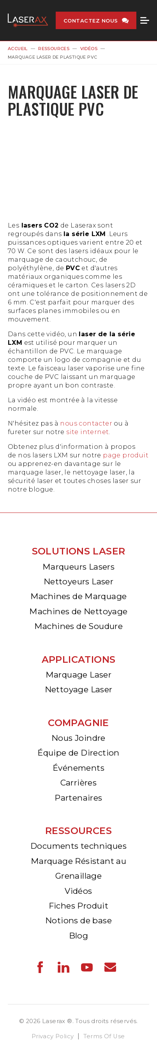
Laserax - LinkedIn (63, 967)
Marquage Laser (79, 674)
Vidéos (88, 48)
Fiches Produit (79, 906)
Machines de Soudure (78, 626)
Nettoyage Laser (79, 689)
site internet (87, 432)
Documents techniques (78, 846)
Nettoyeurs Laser (78, 581)
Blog (78, 935)
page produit (125, 455)
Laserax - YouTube (87, 967)
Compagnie (78, 722)
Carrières (78, 782)
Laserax (28, 20)
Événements (78, 768)
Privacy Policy (53, 1036)
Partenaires (78, 798)
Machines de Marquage (78, 596)
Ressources (53, 48)
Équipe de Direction (78, 753)
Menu (144, 20)
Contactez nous (91, 20)
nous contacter (86, 423)
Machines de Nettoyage (78, 611)
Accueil (18, 48)
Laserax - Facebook (40, 967)
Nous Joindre (78, 738)
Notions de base (78, 920)
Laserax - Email (110, 967)
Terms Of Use (104, 1036)
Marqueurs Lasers (78, 567)
